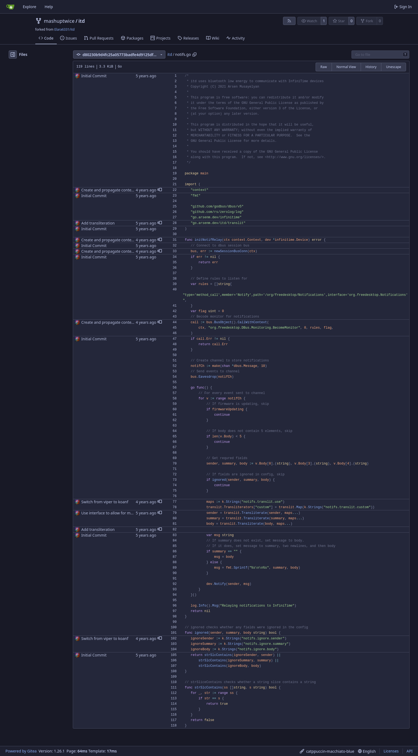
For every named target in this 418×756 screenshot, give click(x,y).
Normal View (346, 67)
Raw (323, 67)
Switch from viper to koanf (104, 501)
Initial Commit (93, 75)
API (410, 751)
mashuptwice (59, 21)
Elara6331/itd (64, 29)
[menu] (327, 751)
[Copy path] (194, 54)
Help (49, 6)
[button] (160, 190)
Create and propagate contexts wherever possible (125, 190)
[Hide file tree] (13, 54)
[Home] (10, 7)
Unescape (393, 67)
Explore (29, 6)
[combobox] (380, 54)
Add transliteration (98, 223)
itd (81, 21)
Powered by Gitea (21, 751)
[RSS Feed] (289, 21)
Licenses (391, 751)
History (371, 67)
